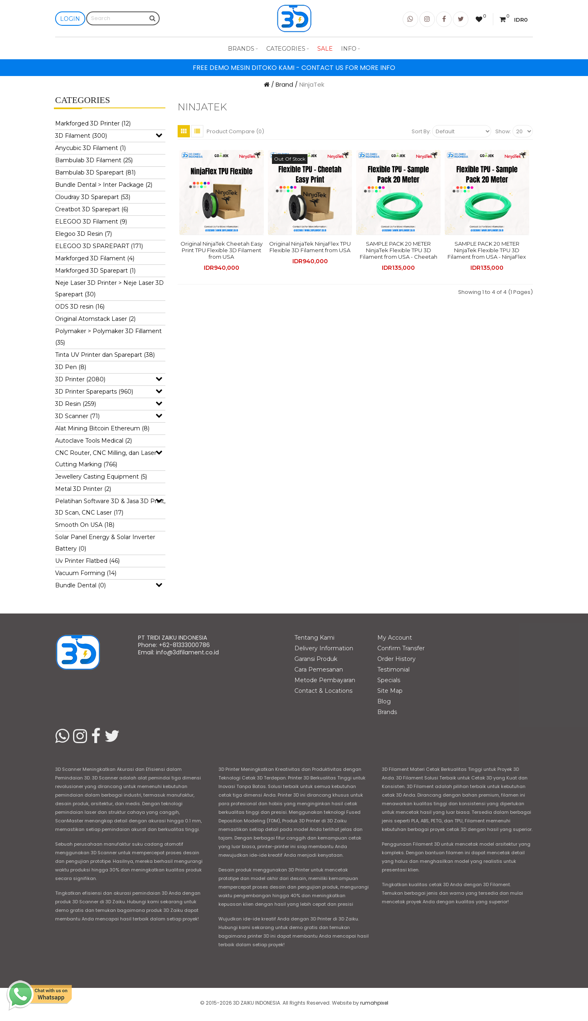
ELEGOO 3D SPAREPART (99, 246)
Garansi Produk (315, 659)
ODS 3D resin (80, 306)
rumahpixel (374, 1002)
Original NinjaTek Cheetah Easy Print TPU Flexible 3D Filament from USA (221, 250)
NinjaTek (311, 84)
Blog (384, 701)
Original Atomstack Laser (95, 318)
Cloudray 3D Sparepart (92, 197)
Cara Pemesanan (318, 669)
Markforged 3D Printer (93, 123)
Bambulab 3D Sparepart (95, 172)
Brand (284, 84)
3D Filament (81, 135)
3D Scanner (77, 416)
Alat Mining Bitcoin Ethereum (102, 428)
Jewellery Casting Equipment (101, 476)
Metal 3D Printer (83, 489)
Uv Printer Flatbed (87, 560)
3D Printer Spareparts (94, 391)
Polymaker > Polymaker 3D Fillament (108, 336)
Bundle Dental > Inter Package (103, 184)
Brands (243, 48)
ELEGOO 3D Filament (91, 221)
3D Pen (70, 367)
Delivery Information (323, 648)
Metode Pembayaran (324, 680)
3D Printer (80, 379)
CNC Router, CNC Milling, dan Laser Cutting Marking (105, 458)
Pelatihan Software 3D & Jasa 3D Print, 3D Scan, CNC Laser (110, 506)
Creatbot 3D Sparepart (91, 209)
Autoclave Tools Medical (93, 440)
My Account (394, 637)
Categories (287, 48)
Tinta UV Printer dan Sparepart (105, 354)
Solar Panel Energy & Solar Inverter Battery (105, 542)
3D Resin (75, 404)
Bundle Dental (80, 585)
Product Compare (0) (235, 131)
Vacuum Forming (85, 573)
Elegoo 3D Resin (83, 233)
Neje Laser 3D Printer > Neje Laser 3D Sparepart (109, 288)
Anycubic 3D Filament (90, 148)
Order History (396, 659)
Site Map (390, 690)
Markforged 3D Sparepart (95, 270)
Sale (325, 48)
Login (70, 18)
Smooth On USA (84, 524)
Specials (388, 680)
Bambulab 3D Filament (94, 160)
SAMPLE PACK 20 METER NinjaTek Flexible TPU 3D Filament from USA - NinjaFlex (487, 250)
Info (350, 48)
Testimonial (393, 669)
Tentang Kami (314, 637)
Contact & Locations (323, 690)
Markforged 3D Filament (94, 258)
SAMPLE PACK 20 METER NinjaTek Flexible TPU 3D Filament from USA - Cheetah (398, 250)
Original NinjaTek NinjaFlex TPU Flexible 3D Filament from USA (310, 246)
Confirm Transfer (401, 648)
